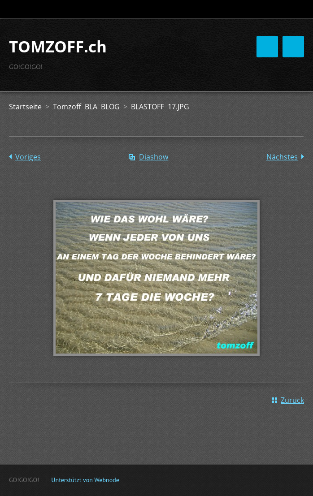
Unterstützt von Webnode (85, 480)
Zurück (292, 400)
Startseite (25, 107)
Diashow (153, 157)
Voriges (28, 157)
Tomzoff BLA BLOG (86, 107)
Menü (293, 46)
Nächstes (282, 157)
